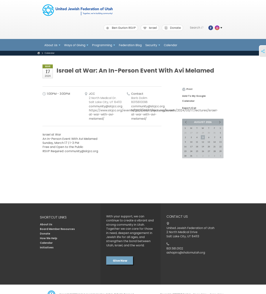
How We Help (48, 238)
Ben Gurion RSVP (121, 28)
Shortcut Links (53, 217)
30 (185, 156)
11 (197, 142)
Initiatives (47, 247)
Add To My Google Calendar (194, 98)
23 (185, 151)
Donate (172, 28)
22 (220, 146)
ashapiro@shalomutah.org (185, 252)
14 (214, 142)
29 (220, 151)
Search (196, 28)
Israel (150, 28)
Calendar (170, 45)
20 (209, 146)
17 (191, 146)
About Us (46, 224)
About (52, 45)
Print (187, 89)
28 (214, 151)
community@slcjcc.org (105, 106)
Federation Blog (130, 45)
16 (185, 146)
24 (191, 151)
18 (197, 146)
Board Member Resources (57, 229)
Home (38, 53)
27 (209, 151)
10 (191, 142)
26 (203, 151)
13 (209, 142)
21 (214, 146)
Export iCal (189, 108)
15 (220, 142)
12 (203, 142)
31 (191, 156)
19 (203, 146)
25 (197, 151)
